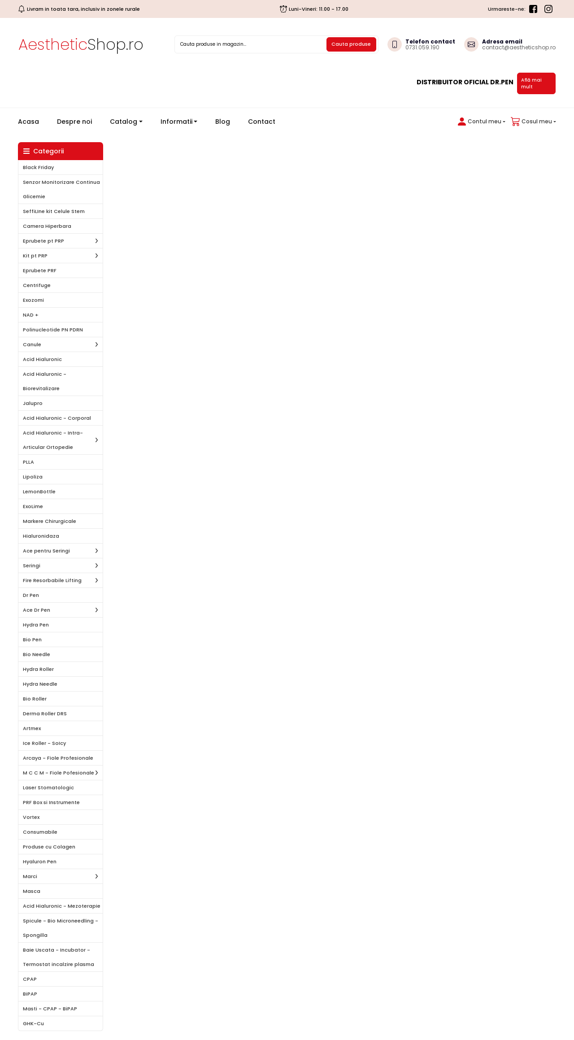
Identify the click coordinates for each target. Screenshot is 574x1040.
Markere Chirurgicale (49, 521)
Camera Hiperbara (47, 226)
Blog (222, 121)
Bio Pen (32, 639)
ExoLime (33, 506)
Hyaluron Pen (40, 861)
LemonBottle (39, 491)
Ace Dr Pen (36, 610)
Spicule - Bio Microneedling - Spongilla (60, 928)
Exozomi (33, 300)
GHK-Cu (33, 1023)
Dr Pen (31, 595)
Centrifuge (37, 285)
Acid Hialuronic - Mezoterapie (61, 905)
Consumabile (40, 831)
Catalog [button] (123, 121)
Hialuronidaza (41, 536)
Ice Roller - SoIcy (44, 743)
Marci (30, 876)
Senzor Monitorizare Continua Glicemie (61, 189)
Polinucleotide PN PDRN (53, 329)
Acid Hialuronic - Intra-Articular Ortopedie (53, 440)
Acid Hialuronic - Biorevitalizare (44, 381)
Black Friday (38, 167)
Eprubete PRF (40, 270)
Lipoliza (33, 476)
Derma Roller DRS (45, 713)
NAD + (31, 314)
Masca (31, 891)
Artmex (32, 728)
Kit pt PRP (35, 255)
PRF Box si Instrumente (51, 802)
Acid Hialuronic (42, 359)
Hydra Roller (38, 669)
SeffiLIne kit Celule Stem (54, 211)
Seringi (31, 565)
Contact (261, 121)
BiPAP (30, 993)
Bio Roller (35, 698)
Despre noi (74, 121)
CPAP (30, 979)
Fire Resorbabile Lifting (52, 580)
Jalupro (33, 403)
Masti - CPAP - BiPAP (50, 1008)
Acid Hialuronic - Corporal (57, 418)
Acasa (32, 121)
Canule (32, 344)
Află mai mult (531, 83)
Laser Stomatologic (48, 787)
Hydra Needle (40, 684)
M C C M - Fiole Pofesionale (58, 772)
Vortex (31, 817)
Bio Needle (36, 654)
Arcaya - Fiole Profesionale (58, 758)
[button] (479, 121)
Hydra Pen (36, 624)
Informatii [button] (176, 121)
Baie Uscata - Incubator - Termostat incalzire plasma (58, 957)
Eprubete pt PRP (43, 240)
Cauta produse (351, 44)
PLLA (28, 462)
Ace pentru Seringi (46, 550)
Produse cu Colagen (49, 846)
